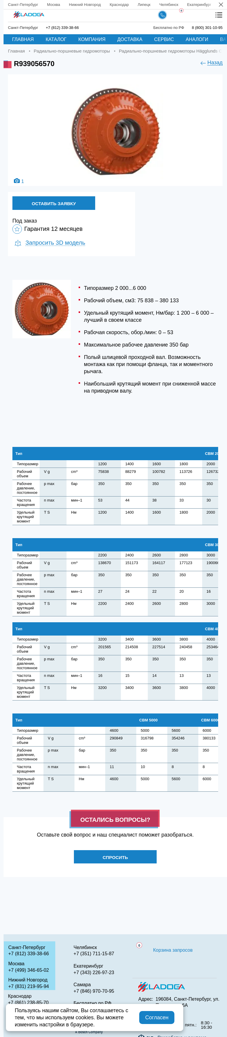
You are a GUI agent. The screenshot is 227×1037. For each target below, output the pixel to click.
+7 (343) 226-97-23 (94, 972)
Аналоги (197, 39)
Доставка (129, 39)
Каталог (56, 39)
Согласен (156, 1017)
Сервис (164, 39)
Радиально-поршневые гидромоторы (72, 50)
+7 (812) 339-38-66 (62, 27)
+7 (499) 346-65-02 (28, 970)
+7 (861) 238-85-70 (28, 1002)
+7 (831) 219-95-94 (28, 986)
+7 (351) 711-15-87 (94, 953)
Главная (23, 39)
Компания (92, 39)
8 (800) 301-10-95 (207, 27)
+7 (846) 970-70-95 (94, 991)
